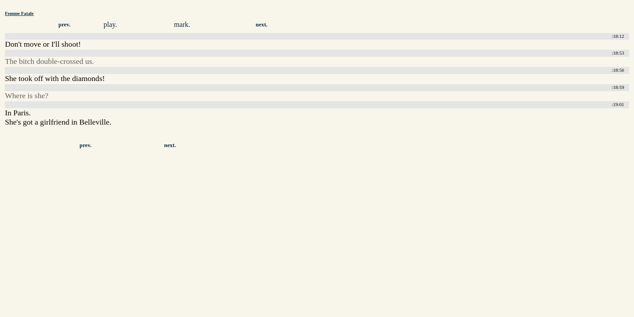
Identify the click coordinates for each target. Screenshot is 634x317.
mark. (182, 24)
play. (110, 24)
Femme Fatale (19, 13)
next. (262, 25)
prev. (64, 25)
